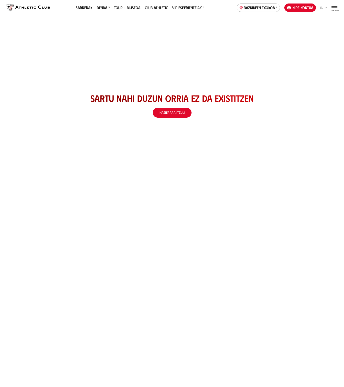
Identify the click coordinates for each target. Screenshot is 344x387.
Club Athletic (156, 7)
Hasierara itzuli (172, 112)
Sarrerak (84, 7)
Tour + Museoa (127, 7)
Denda (103, 7)
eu (323, 7)
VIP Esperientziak (188, 7)
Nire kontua (300, 7)
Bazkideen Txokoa (258, 7)
